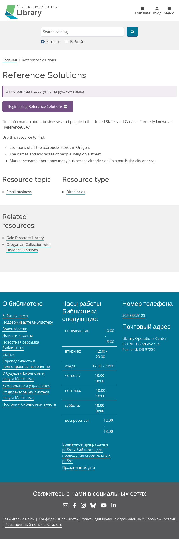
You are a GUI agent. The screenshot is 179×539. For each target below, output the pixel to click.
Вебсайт (77, 41)
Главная (9, 60)
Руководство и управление (26, 385)
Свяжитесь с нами (18, 519)
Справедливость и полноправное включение (26, 363)
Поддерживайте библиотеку (27, 322)
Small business (19, 191)
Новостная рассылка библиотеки (20, 345)
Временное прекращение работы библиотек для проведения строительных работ (86, 452)
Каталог (53, 41)
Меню (169, 13)
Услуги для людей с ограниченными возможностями (129, 519)
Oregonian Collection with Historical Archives (28, 247)
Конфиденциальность (58, 519)
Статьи (8, 354)
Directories (75, 191)
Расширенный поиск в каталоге (33, 524)
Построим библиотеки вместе (29, 404)
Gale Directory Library (25, 237)
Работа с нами (15, 315)
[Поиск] (132, 32)
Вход (157, 13)
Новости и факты (17, 335)
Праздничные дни (78, 467)
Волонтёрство (14, 328)
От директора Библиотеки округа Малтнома (25, 395)
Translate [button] (142, 13)
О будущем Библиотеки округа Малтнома (23, 376)
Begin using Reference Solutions (35, 106)
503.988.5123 (133, 315)
